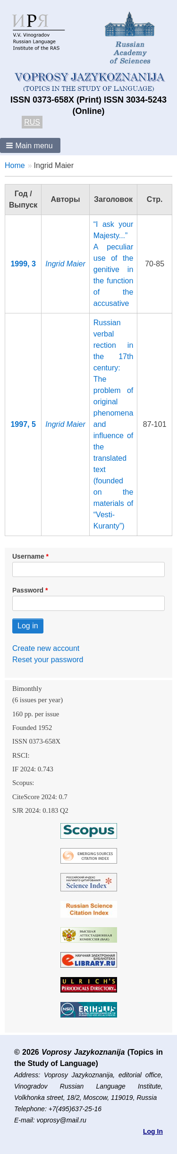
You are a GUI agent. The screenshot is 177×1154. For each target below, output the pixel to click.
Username (28, 556)
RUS (32, 122)
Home (15, 165)
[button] (30, 145)
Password (27, 590)
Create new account (45, 648)
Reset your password (47, 660)
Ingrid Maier (65, 264)
